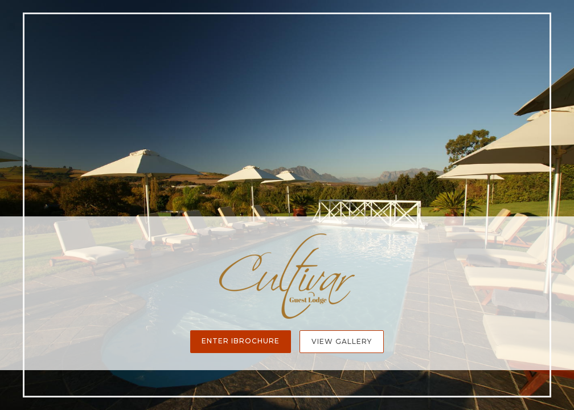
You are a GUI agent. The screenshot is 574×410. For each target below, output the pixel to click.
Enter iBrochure (241, 341)
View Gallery (341, 341)
